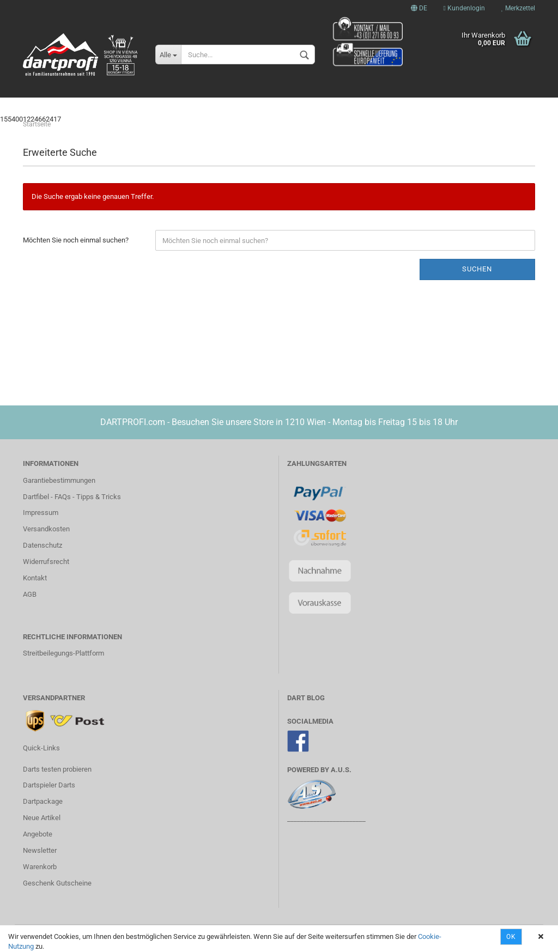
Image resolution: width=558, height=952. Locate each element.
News (70, 104)
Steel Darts (357, 104)
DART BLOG (306, 698)
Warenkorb (40, 867)
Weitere (483, 104)
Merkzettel (518, 8)
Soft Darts (291, 104)
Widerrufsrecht (46, 561)
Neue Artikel (41, 818)
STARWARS (120, 104)
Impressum (40, 512)
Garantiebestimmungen (59, 480)
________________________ (326, 819)
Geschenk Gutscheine (57, 883)
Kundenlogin (464, 8)
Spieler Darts (222, 104)
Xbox (167, 104)
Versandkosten (46, 529)
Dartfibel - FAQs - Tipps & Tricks (72, 497)
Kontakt (35, 578)
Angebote (37, 834)
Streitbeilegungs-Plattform (63, 653)
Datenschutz (42, 545)
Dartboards (424, 104)
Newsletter (40, 850)
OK (511, 937)
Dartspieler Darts (49, 785)
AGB (30, 594)
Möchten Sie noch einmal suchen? (76, 240)
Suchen (477, 269)
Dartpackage (43, 801)
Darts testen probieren (57, 769)
